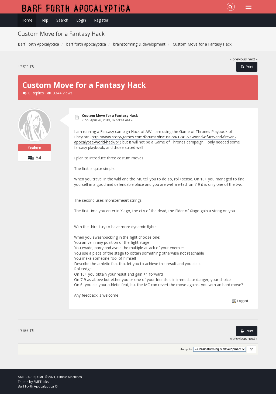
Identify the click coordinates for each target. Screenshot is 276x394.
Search (62, 20)
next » (252, 59)
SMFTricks (41, 381)
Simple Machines (69, 377)
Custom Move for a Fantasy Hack (110, 116)
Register (101, 20)
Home (27, 20)
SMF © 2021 (46, 377)
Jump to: (186, 349)
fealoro (34, 147)
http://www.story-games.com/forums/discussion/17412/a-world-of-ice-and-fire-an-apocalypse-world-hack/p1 (155, 139)
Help (44, 20)
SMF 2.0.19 (26, 377)
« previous (238, 59)
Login (81, 20)
